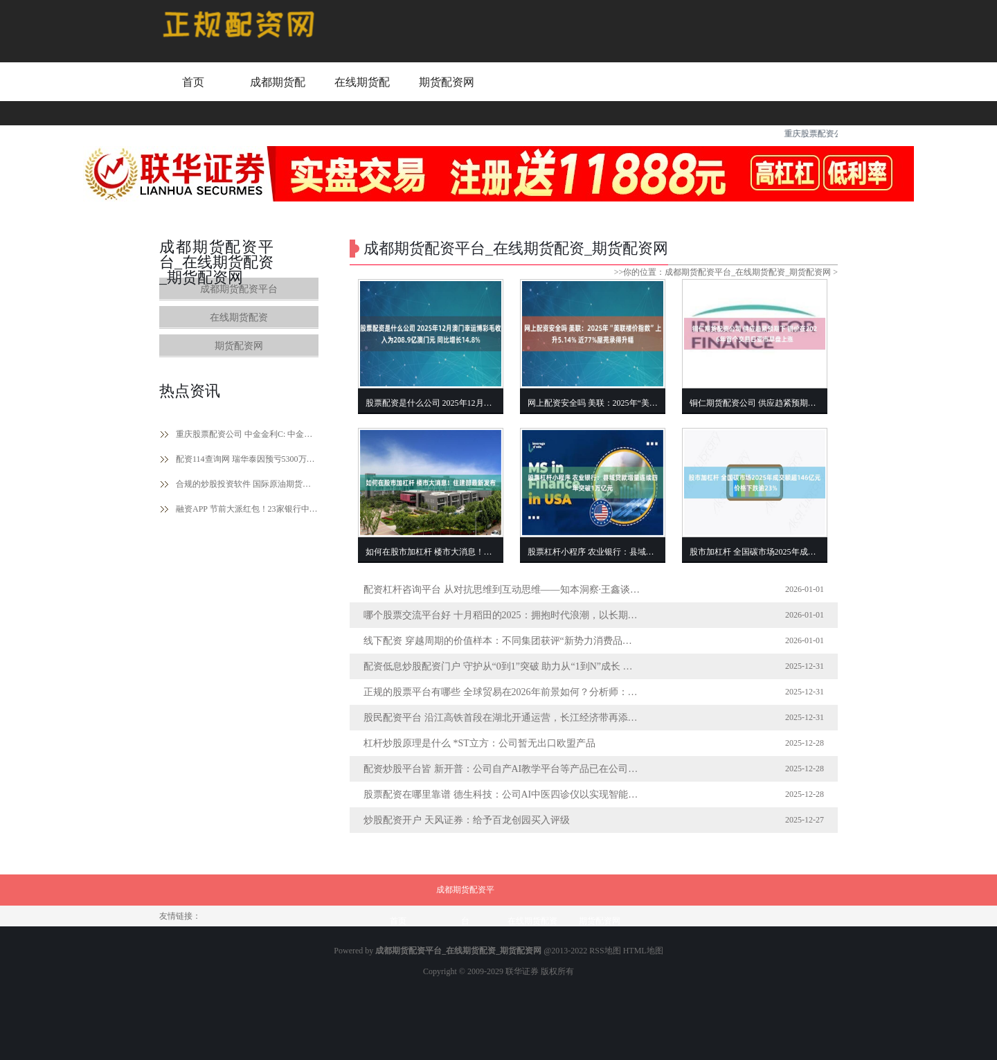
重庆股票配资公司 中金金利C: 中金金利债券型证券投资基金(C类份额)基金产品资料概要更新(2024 (247, 434)
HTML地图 (643, 950)
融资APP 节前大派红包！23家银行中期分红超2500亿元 (247, 509)
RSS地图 (604, 950)
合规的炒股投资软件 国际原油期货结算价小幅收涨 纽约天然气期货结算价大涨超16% (247, 484)
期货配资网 (446, 82)
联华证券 (522, 971)
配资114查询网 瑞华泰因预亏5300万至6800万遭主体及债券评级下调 (247, 459)
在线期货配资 (362, 95)
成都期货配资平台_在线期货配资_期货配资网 (748, 272)
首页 (193, 82)
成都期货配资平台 (277, 95)
